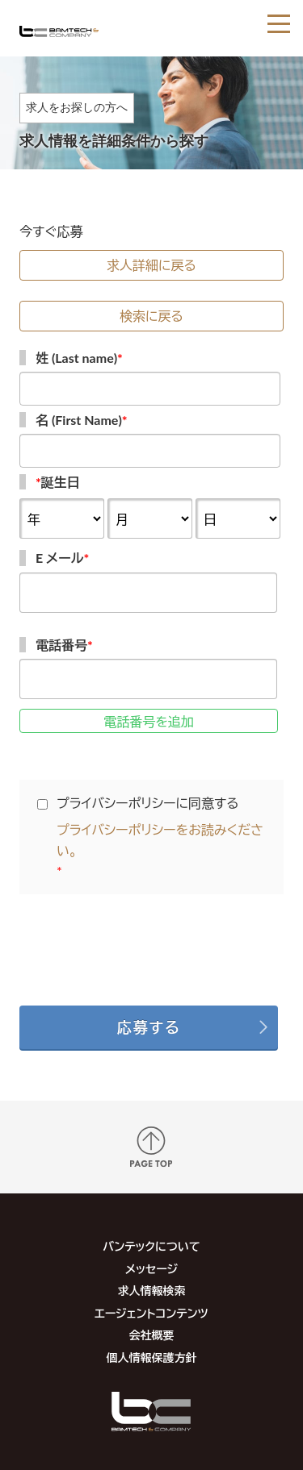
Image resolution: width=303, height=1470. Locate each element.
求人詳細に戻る (151, 265)
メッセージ (151, 1269)
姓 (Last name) (79, 357)
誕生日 (58, 481)
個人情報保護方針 (151, 1357)
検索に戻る (151, 315)
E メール (62, 557)
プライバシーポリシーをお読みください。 (160, 840)
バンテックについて (151, 1246)
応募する (149, 1027)
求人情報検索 (151, 1290)
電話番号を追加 (148, 721)
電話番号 (64, 644)
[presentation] (152, 945)
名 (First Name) (82, 419)
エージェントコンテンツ (151, 1313)
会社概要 (151, 1335)
